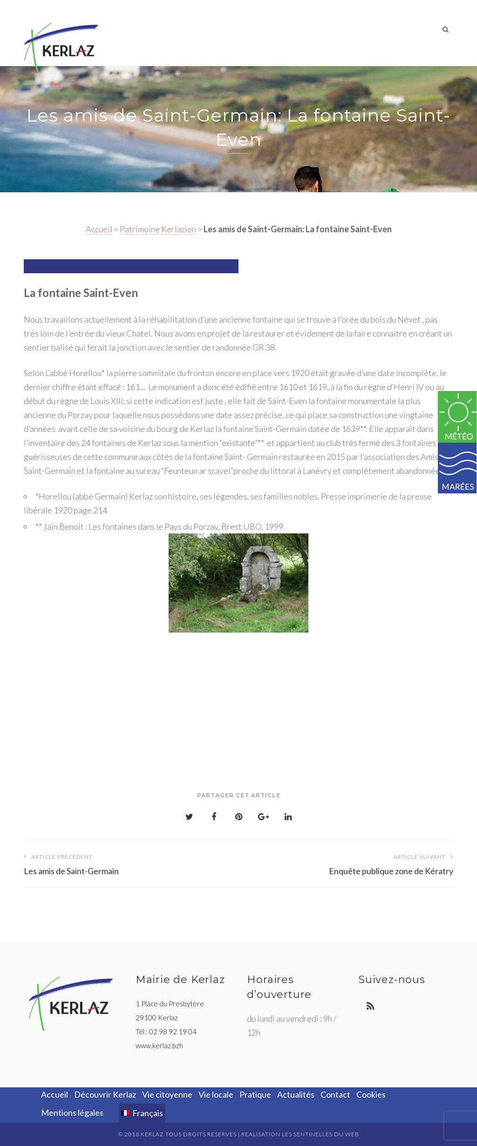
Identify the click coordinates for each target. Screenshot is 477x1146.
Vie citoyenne (225, 30)
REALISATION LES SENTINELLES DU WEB (300, 1134)
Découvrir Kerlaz (157, 30)
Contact (411, 30)
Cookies (371, 1094)
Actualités (366, 30)
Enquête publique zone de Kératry (345, 862)
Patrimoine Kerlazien (158, 229)
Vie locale (277, 30)
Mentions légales (72, 1112)
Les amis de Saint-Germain (131, 862)
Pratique (321, 30)
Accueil (99, 229)
